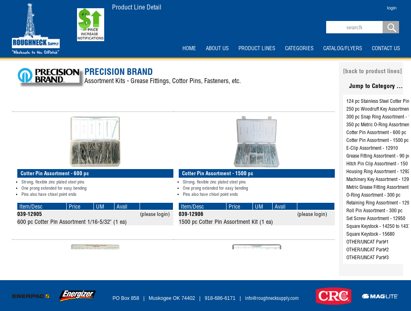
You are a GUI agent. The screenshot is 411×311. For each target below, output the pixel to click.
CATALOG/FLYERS (342, 49)
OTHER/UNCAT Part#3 (367, 257)
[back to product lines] (372, 72)
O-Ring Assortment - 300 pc (373, 195)
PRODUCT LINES (256, 49)
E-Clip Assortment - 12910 (372, 148)
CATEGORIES (299, 49)
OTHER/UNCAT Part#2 (367, 250)
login (392, 7)
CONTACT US (386, 49)
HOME (189, 49)
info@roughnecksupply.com (272, 298)
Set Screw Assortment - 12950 (375, 218)
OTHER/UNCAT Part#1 (367, 242)
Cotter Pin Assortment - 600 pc (376, 132)
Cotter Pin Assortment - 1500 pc (377, 140)
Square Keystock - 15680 (370, 234)
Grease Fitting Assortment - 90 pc (378, 156)
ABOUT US (217, 49)
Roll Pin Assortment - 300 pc (374, 211)
